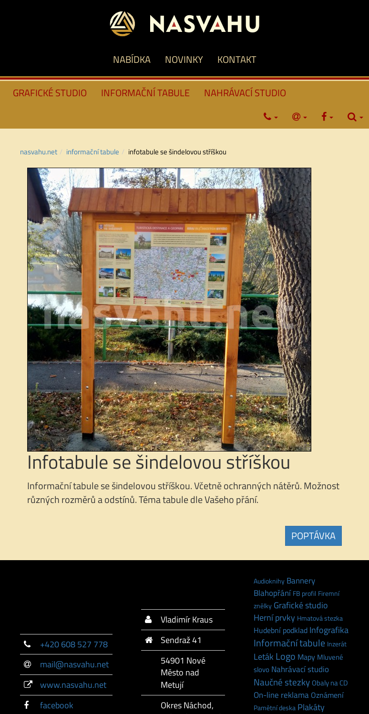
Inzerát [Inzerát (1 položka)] (337, 644)
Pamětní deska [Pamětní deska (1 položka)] (275, 708)
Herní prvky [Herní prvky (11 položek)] (274, 617)
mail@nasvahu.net (74, 664)
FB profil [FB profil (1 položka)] (304, 593)
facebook (56, 705)
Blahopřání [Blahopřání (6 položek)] (272, 593)
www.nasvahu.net (73, 684)
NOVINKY (184, 59)
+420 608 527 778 (74, 644)
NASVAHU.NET (38, 151)
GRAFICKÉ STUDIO (50, 92)
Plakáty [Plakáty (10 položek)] (311, 707)
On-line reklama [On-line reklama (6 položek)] (281, 695)
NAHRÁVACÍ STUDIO (245, 92)
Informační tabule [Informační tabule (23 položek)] (289, 642)
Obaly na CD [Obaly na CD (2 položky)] (330, 682)
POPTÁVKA (313, 535)
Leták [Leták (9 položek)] (264, 656)
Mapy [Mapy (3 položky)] (306, 657)
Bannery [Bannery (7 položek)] (301, 580)
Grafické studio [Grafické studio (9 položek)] (301, 605)
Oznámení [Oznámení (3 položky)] (327, 695)
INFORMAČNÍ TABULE (145, 92)
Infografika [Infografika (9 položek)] (328, 629)
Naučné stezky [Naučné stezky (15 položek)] (282, 682)
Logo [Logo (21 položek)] (286, 656)
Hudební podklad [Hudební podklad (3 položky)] (281, 630)
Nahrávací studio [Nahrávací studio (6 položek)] (300, 669)
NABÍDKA (132, 59)
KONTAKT (236, 59)
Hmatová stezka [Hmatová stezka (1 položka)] (320, 618)
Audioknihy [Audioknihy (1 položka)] (269, 581)
